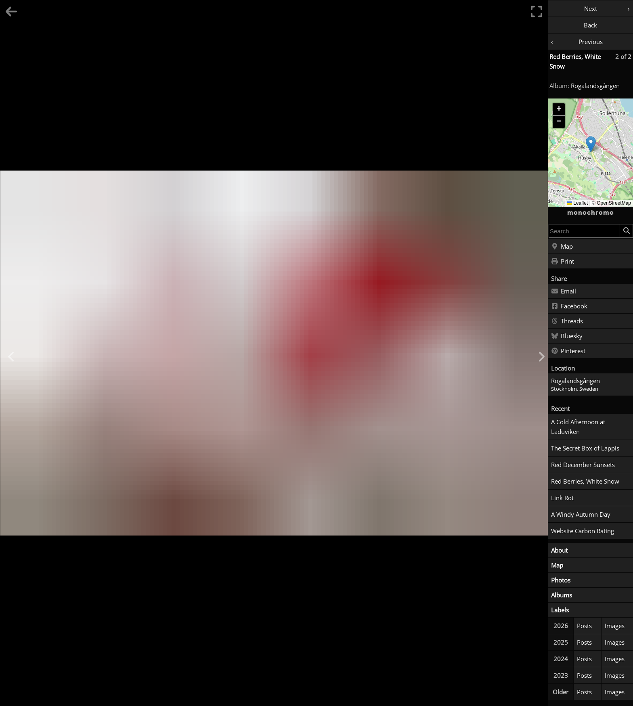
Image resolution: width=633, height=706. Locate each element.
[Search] (626, 230)
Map (562, 246)
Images (615, 626)
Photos (560, 580)
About (559, 550)
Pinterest (568, 351)
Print (562, 261)
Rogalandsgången (595, 86)
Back (590, 25)
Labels (560, 610)
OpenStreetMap (614, 203)
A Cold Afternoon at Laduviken (578, 427)
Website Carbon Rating (582, 531)
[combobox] (584, 230)
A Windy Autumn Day (580, 514)
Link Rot (562, 498)
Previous (591, 42)
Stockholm (564, 388)
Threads (567, 321)
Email (563, 291)
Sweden (588, 388)
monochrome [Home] (590, 212)
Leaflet (577, 203)
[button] (591, 144)
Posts (584, 626)
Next (590, 8)
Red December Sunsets (583, 465)
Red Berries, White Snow (585, 481)
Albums (561, 595)
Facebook (569, 306)
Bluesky (567, 336)
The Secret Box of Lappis (585, 448)
